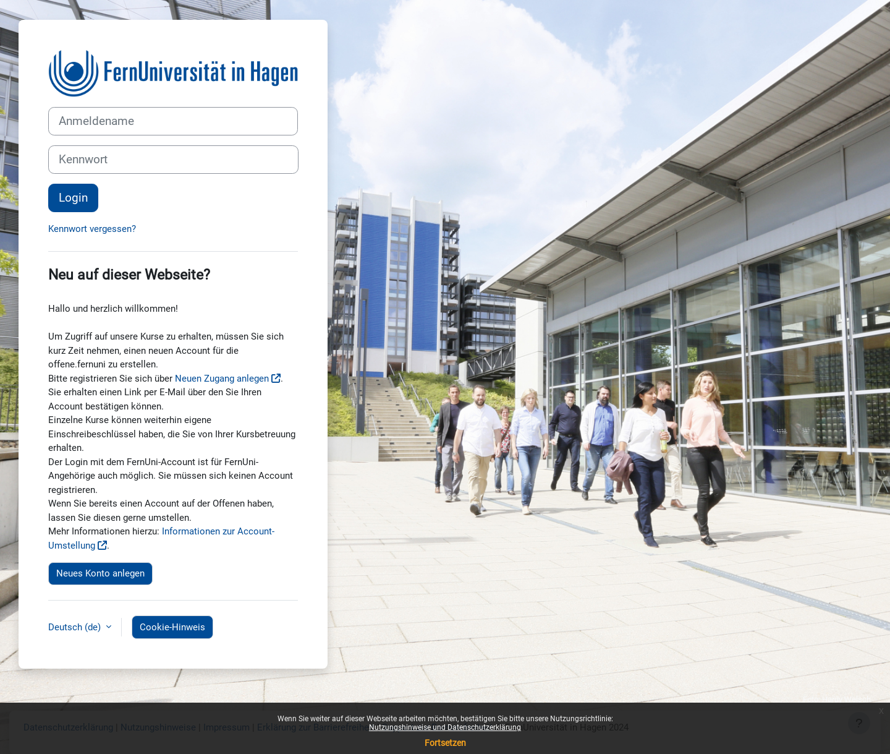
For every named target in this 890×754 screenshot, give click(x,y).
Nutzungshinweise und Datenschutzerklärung (445, 727)
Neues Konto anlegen (100, 573)
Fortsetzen (445, 743)
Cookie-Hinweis (172, 627)
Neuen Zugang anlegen (222, 378)
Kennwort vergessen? (92, 228)
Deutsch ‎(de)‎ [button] (75, 627)
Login (73, 198)
